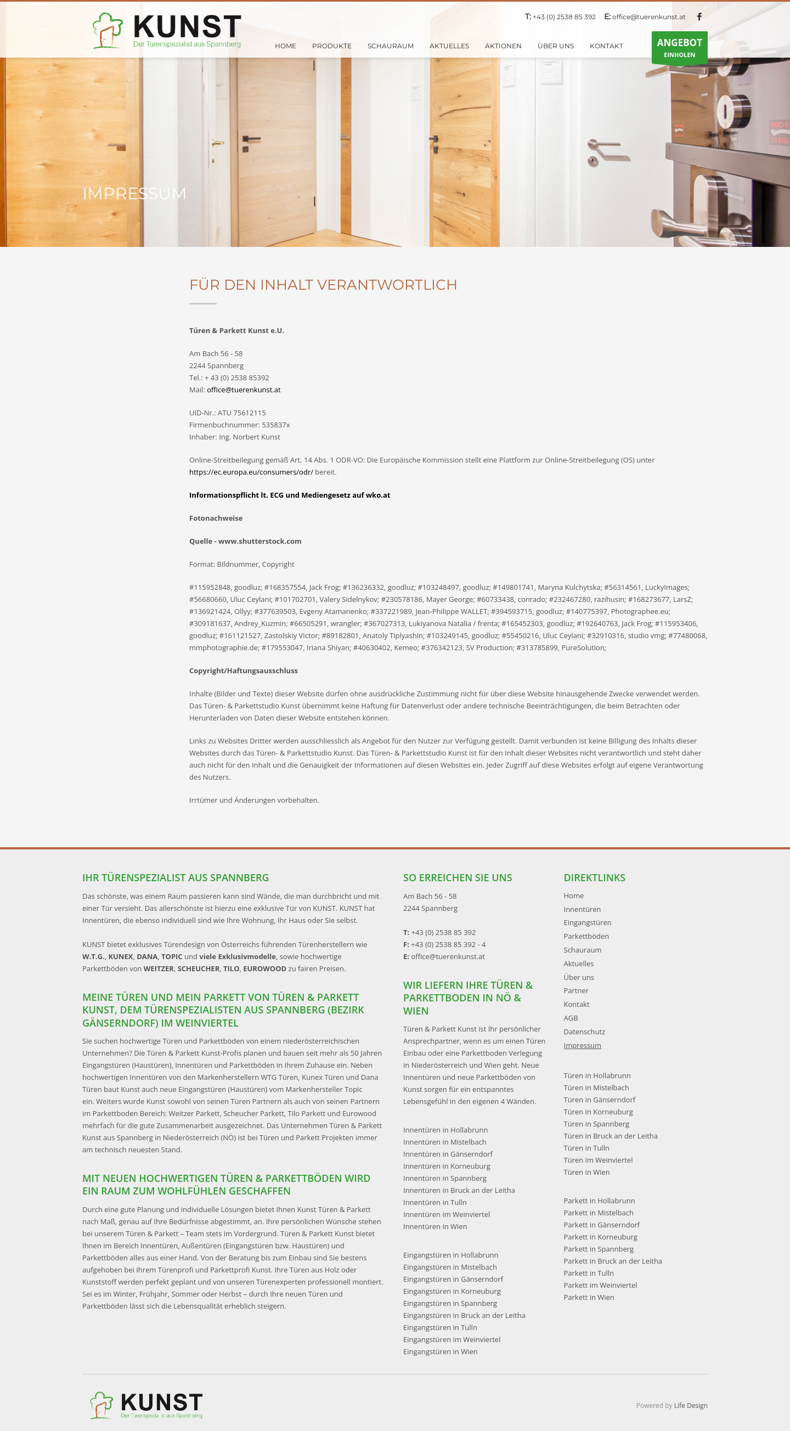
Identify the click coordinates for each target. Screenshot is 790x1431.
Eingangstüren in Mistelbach (450, 1267)
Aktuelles (579, 963)
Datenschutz (585, 1031)
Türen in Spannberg (597, 1124)
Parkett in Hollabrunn (599, 1200)
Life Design (691, 1405)
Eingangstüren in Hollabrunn (451, 1255)
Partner (576, 990)
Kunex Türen (323, 1077)
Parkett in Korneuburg (600, 1237)
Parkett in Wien (589, 1297)
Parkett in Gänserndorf (602, 1225)
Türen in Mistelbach (597, 1087)
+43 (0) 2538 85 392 (564, 17)
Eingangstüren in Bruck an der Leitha (464, 1315)
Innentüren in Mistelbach (445, 1142)
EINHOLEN (680, 50)
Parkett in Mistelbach (599, 1213)
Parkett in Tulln (589, 1273)
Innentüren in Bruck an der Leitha (459, 1190)
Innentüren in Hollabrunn (445, 1130)
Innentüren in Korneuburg (446, 1166)
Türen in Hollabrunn (597, 1075)
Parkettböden (587, 936)
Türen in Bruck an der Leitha (611, 1136)
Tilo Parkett (307, 1113)
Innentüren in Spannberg (445, 1178)
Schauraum (583, 950)
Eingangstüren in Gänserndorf (453, 1279)
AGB (571, 1018)
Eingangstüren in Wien (440, 1351)
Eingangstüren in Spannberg (450, 1303)
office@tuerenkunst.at (649, 17)
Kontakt (577, 1004)
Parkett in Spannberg (599, 1249)
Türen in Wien (587, 1172)
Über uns (579, 977)
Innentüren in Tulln (435, 1202)
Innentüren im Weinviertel (446, 1214)
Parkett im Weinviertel (600, 1285)
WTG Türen (279, 1077)
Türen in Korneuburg (598, 1112)
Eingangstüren (588, 922)
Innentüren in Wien (435, 1226)
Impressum (583, 1045)
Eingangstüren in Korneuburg (452, 1291)
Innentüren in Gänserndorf (448, 1154)
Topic (353, 1089)
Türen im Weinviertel (598, 1160)
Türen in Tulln (587, 1148)
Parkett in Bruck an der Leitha (613, 1261)
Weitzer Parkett (193, 1113)
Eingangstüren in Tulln (440, 1327)
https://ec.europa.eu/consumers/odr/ (251, 472)
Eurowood (359, 1113)
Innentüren (582, 909)
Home (574, 895)
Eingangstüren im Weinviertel (451, 1339)
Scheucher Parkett (253, 1113)
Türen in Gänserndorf (600, 1100)
